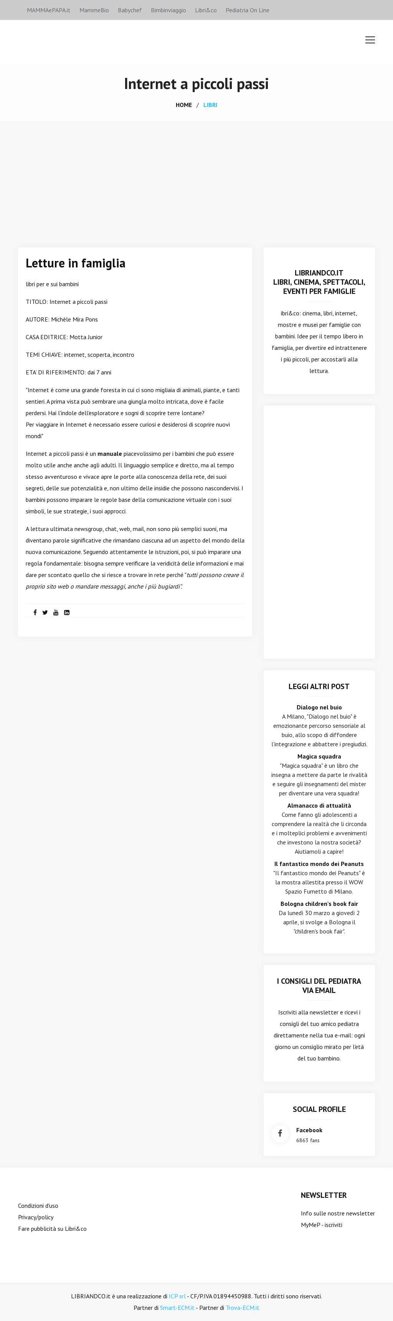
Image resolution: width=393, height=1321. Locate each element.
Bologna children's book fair (319, 903)
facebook (309, 1130)
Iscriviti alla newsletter (308, 1012)
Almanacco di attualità (319, 805)
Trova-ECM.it (242, 1307)
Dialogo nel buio (319, 707)
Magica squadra (319, 756)
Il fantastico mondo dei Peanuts (319, 863)
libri (210, 105)
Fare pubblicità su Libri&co (52, 1228)
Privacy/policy (35, 1217)
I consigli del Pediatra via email (319, 985)
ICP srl (177, 1296)
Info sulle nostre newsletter (338, 1213)
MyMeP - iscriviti (321, 1225)
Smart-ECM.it (177, 1307)
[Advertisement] (196, 178)
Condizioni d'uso (38, 1205)
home (184, 105)
